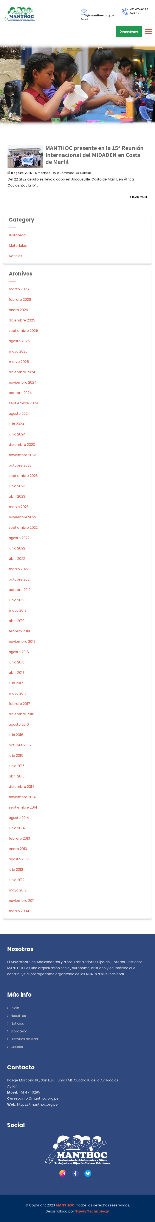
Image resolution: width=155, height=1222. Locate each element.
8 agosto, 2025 (21, 173)
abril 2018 (17, 672)
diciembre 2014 (21, 786)
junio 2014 (17, 828)
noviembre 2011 (21, 900)
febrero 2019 (19, 631)
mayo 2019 (17, 610)
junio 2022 (17, 548)
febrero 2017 (19, 703)
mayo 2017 (18, 693)
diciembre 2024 (22, 372)
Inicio (15, 1007)
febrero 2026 (20, 299)
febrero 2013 (19, 838)
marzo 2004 (19, 911)
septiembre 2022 (23, 527)
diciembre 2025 (22, 320)
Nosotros (18, 1015)
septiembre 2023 (23, 475)
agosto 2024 (19, 413)
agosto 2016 (19, 724)
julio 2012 (16, 869)
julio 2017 (16, 683)
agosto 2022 (19, 537)
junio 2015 (17, 765)
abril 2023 (17, 496)
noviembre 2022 (22, 517)
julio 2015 (16, 755)
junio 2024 (17, 434)
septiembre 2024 (23, 403)
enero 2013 (18, 848)
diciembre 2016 (21, 714)
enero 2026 (18, 309)
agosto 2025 (19, 341)
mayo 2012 (17, 890)
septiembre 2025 (23, 330)
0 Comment (65, 173)
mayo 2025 (18, 351)
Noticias (85, 173)
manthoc (44, 173)
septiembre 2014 (23, 807)
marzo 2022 (19, 569)
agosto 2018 (19, 651)
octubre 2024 (20, 392)
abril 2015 (17, 776)
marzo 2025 (19, 361)
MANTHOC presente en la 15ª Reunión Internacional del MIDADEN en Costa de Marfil (94, 155)
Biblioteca (17, 235)
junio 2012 (16, 879)
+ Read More (138, 197)
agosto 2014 (19, 817)
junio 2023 (17, 486)
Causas (17, 1046)
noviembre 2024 (23, 382)
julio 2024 (16, 423)
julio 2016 (16, 734)
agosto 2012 (19, 859)
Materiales (18, 245)
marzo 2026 (19, 289)
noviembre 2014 (22, 797)
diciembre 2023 (22, 444)
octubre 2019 (20, 589)
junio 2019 (16, 600)
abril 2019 (16, 620)
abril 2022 (17, 558)
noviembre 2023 (22, 455)
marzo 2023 (19, 506)
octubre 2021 (20, 579)
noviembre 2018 (22, 641)
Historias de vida (24, 1039)
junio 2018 (17, 662)
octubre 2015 (20, 745)
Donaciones (129, 31)
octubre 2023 (20, 465)
